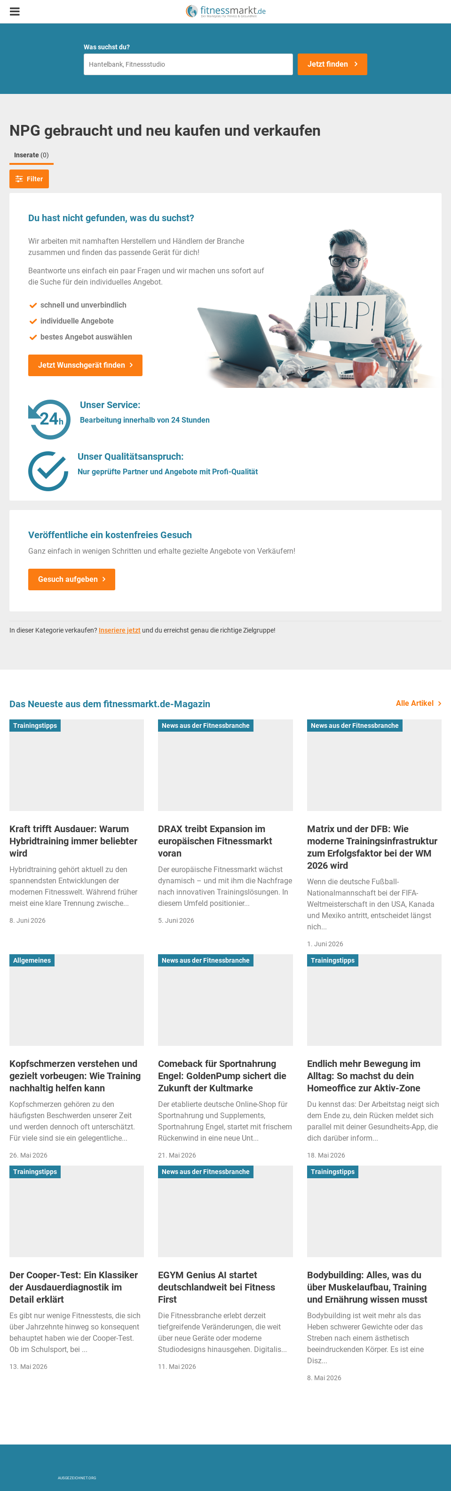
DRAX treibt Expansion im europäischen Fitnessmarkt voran (215, 841)
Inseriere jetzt (120, 630)
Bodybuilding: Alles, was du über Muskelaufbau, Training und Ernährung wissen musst (367, 1287)
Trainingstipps (35, 725)
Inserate (31, 155)
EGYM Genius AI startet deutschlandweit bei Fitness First (216, 1287)
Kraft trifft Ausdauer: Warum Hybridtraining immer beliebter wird (73, 841)
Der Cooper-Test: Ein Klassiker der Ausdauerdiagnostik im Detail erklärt (73, 1287)
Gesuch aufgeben (68, 579)
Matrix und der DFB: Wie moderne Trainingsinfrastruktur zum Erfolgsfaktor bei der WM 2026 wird (372, 847)
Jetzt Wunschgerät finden (81, 365)
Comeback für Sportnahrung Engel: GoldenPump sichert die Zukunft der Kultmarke (222, 1076)
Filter (29, 179)
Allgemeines (32, 960)
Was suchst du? (107, 47)
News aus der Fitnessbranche (206, 725)
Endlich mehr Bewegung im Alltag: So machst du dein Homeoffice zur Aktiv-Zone (363, 1076)
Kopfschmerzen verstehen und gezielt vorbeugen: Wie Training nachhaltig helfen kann (75, 1076)
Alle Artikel (415, 703)
